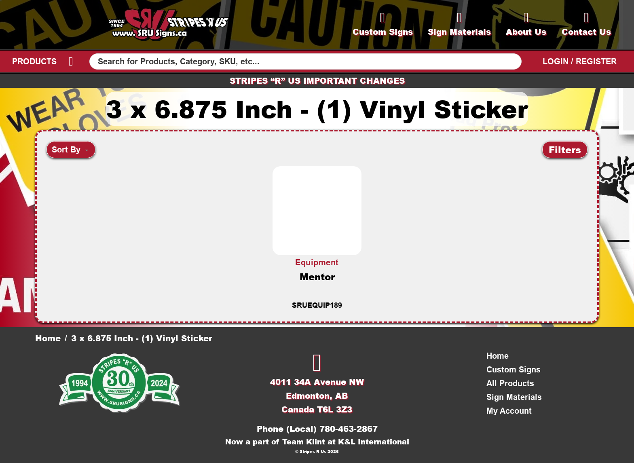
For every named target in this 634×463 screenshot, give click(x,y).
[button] (565, 149)
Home (48, 338)
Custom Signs (513, 369)
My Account (509, 410)
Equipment (317, 262)
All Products (510, 383)
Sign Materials (514, 397)
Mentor (317, 276)
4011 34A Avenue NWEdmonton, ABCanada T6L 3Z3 (317, 395)
